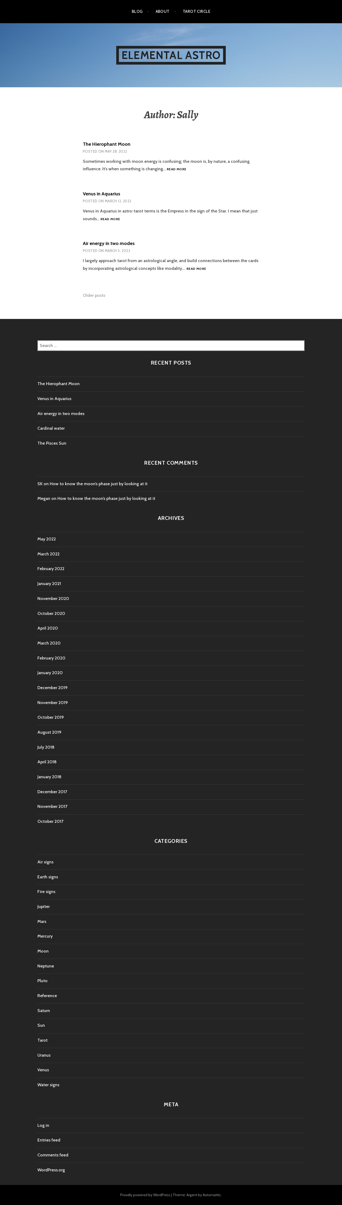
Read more (176, 169)
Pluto (42, 980)
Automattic (212, 1194)
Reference (47, 995)
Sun (41, 1025)
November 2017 (52, 806)
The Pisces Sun (51, 443)
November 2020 (53, 598)
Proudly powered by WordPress (145, 1194)
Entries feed (48, 1140)
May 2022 (46, 539)
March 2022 (48, 553)
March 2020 (49, 643)
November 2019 (52, 702)
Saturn (43, 1010)
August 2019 (49, 732)
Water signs (48, 1084)
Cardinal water (51, 428)
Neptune (45, 966)
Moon (43, 951)
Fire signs (46, 891)
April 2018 (47, 761)
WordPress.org (51, 1169)
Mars (41, 921)
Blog (137, 11)
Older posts (94, 295)
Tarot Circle (196, 11)
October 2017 (50, 821)
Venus (43, 1069)
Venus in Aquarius (101, 194)
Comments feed (52, 1154)
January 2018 (49, 776)
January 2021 (49, 583)
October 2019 (50, 717)
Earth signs (47, 876)
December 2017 (52, 791)
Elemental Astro (171, 55)
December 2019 (52, 687)
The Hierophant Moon (106, 144)
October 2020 (51, 613)
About (163, 11)
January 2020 (50, 672)
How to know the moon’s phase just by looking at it (98, 483)
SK (39, 483)
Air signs (45, 861)
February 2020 (51, 658)
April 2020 (47, 628)
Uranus (43, 1055)
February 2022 (50, 568)
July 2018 (46, 747)
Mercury (45, 936)
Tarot (42, 1040)
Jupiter (43, 906)
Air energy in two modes (109, 243)
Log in (43, 1125)
